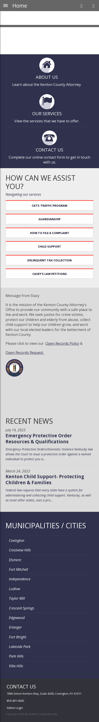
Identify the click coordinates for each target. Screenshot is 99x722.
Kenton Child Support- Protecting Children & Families (45, 480)
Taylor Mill (17, 598)
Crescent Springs (21, 608)
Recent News (29, 421)
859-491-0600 (15, 701)
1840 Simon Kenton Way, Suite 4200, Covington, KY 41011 (44, 694)
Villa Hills (16, 666)
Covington (16, 540)
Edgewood (17, 617)
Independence (19, 579)
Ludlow (14, 588)
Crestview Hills (20, 550)
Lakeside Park (19, 646)
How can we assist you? (40, 182)
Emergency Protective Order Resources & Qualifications (39, 439)
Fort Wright (17, 637)
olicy (75, 343)
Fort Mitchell (18, 569)
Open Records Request (25, 352)
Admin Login (15, 708)
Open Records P (59, 343)
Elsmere (15, 559)
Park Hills (16, 656)
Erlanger (15, 627)
